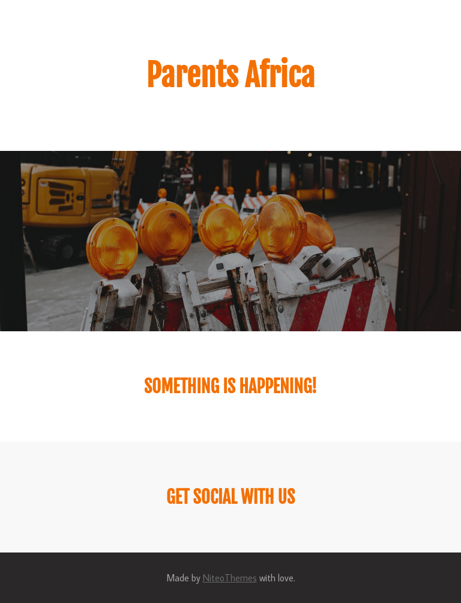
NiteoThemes (230, 578)
